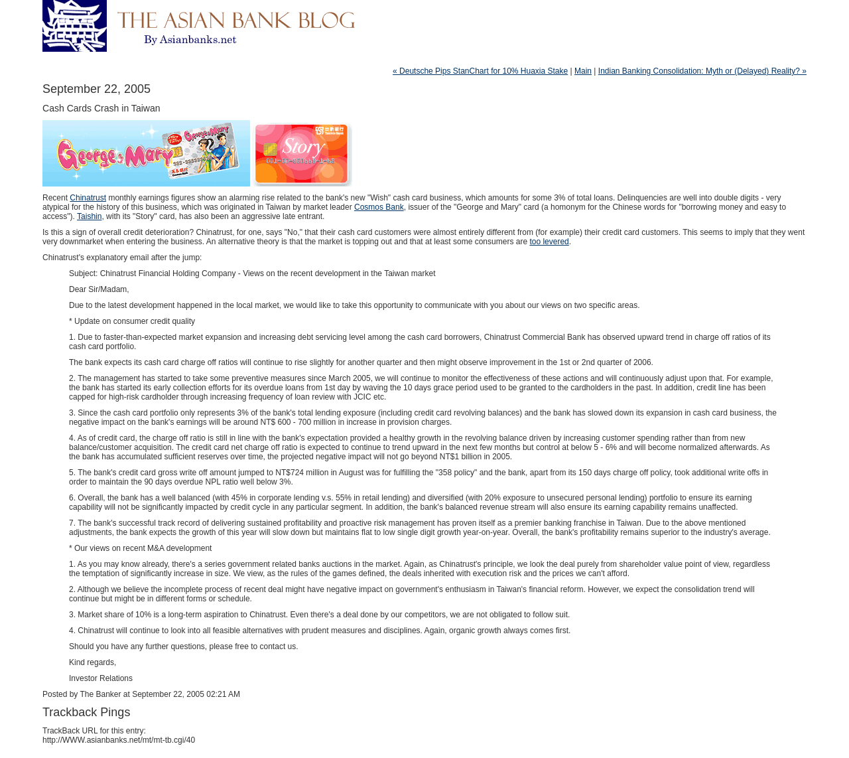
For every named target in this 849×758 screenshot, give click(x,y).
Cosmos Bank (379, 207)
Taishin (89, 216)
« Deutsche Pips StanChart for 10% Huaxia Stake (480, 71)
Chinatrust (88, 197)
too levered (548, 241)
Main (583, 71)
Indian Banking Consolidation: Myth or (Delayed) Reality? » (702, 71)
